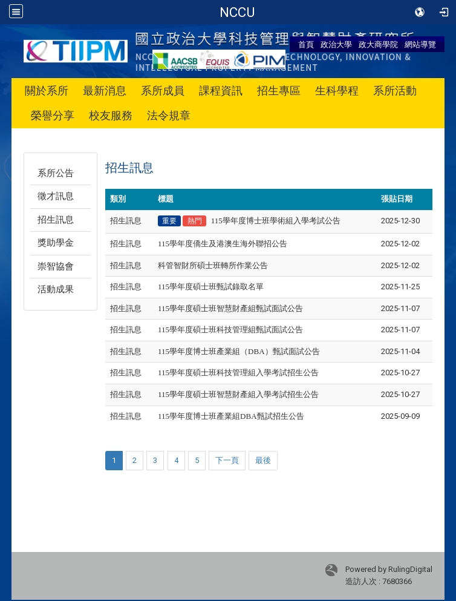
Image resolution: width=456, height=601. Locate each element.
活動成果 (55, 289)
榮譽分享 (52, 115)
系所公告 (55, 173)
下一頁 (227, 460)
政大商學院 (378, 44)
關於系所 (46, 90)
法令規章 (169, 115)
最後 (263, 460)
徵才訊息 (55, 196)
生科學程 (337, 90)
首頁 (306, 44)
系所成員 (162, 90)
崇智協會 (55, 266)
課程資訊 (221, 90)
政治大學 (336, 44)
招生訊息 (55, 219)
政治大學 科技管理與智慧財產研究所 (237, 12)
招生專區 (279, 90)
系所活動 (395, 90)
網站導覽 (420, 44)
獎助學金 (55, 242)
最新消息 (104, 90)
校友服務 (110, 115)
